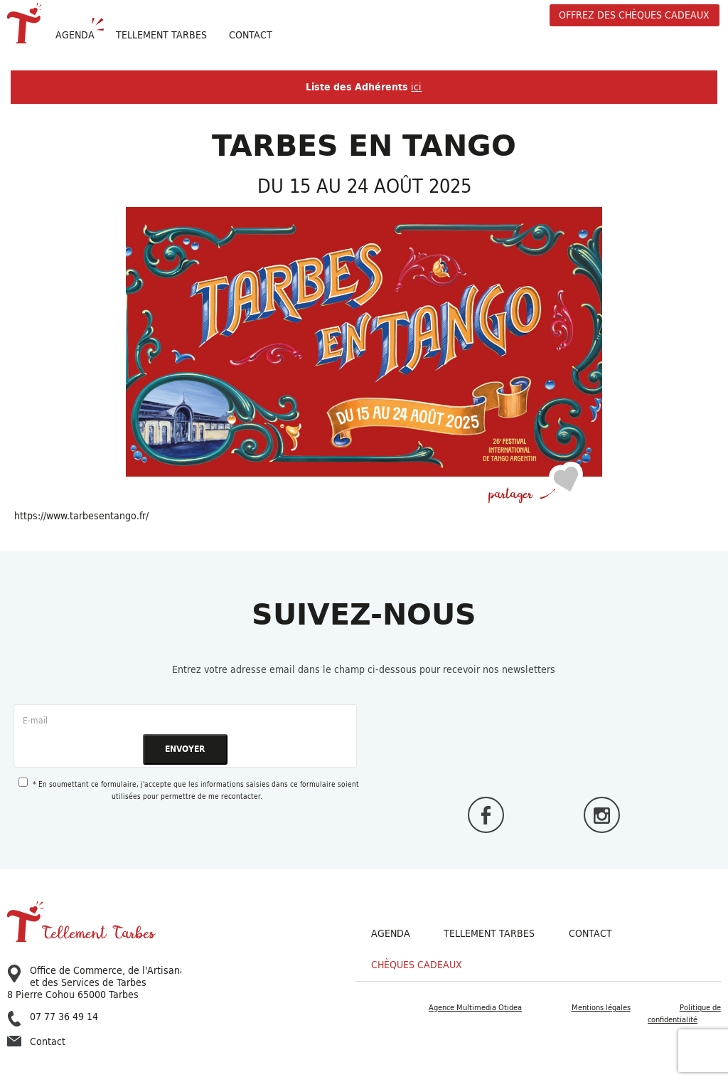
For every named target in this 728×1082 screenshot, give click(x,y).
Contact (250, 34)
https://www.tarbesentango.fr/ (81, 515)
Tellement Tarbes (489, 934)
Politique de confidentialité (684, 1013)
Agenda (75, 34)
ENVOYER (185, 748)
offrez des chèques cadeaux (634, 14)
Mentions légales (601, 1007)
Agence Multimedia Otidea (475, 1007)
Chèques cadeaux (416, 965)
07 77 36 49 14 (52, 1017)
